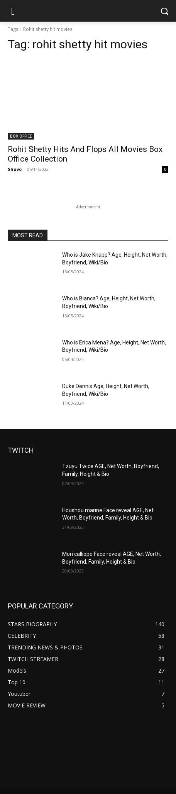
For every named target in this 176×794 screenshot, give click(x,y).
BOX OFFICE (21, 136)
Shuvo (15, 169)
